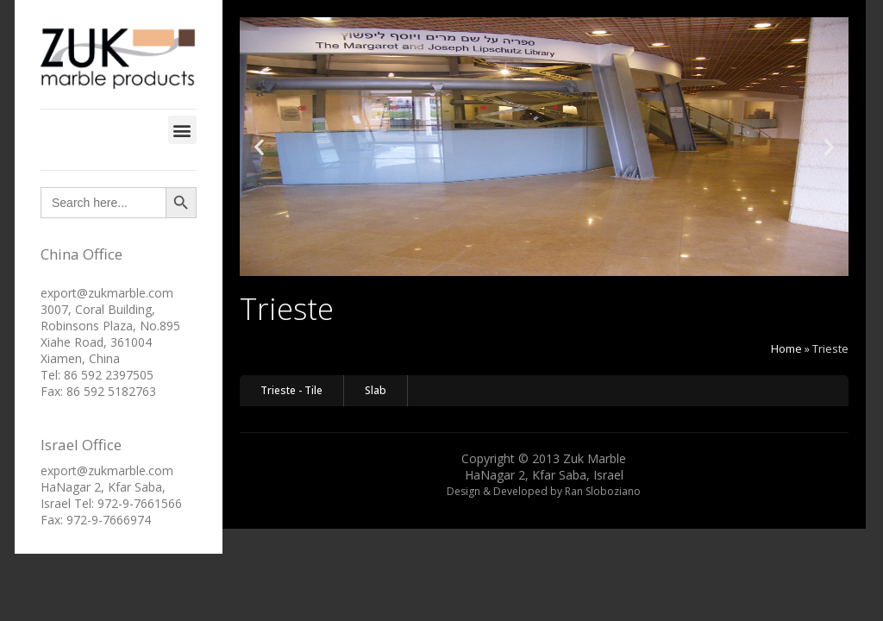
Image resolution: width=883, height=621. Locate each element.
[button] (182, 130)
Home (786, 348)
